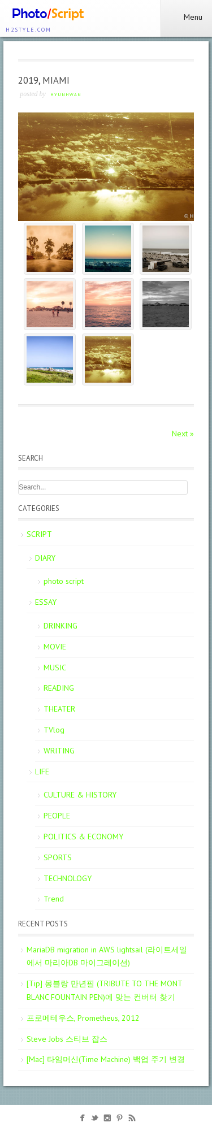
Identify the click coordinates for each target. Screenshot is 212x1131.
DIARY (45, 558)
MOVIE (55, 647)
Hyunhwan (65, 94)
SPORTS (58, 857)
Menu (186, 17)
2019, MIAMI (44, 80)
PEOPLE (57, 816)
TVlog (54, 730)
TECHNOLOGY (68, 878)
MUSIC (55, 667)
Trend (54, 899)
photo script (64, 581)
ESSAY (46, 602)
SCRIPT (39, 534)
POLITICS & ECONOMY (83, 836)
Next (183, 433)
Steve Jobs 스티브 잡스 (67, 1039)
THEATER (59, 709)
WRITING (59, 751)
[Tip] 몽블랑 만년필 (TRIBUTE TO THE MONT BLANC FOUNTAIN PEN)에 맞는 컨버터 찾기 (105, 990)
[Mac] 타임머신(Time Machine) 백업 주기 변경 (106, 1059)
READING (59, 688)
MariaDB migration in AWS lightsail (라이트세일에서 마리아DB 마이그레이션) (107, 956)
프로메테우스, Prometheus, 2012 (83, 1018)
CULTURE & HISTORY (80, 795)
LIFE (42, 771)
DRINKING (60, 626)
